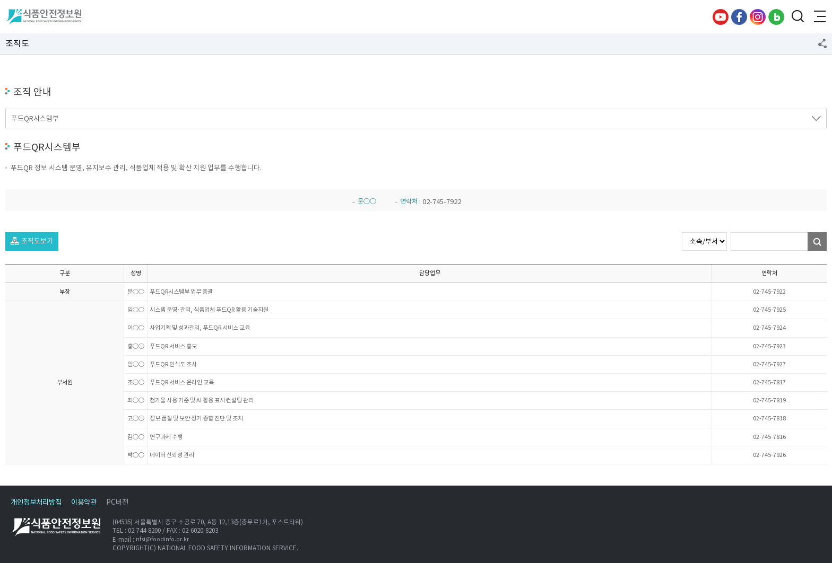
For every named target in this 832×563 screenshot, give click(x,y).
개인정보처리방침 (36, 502)
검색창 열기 (797, 17)
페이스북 (739, 17)
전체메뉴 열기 (819, 17)
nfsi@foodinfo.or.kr (162, 539)
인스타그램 (758, 17)
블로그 (776, 17)
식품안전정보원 (43, 17)
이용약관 (84, 502)
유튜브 (721, 17)
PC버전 (117, 502)
